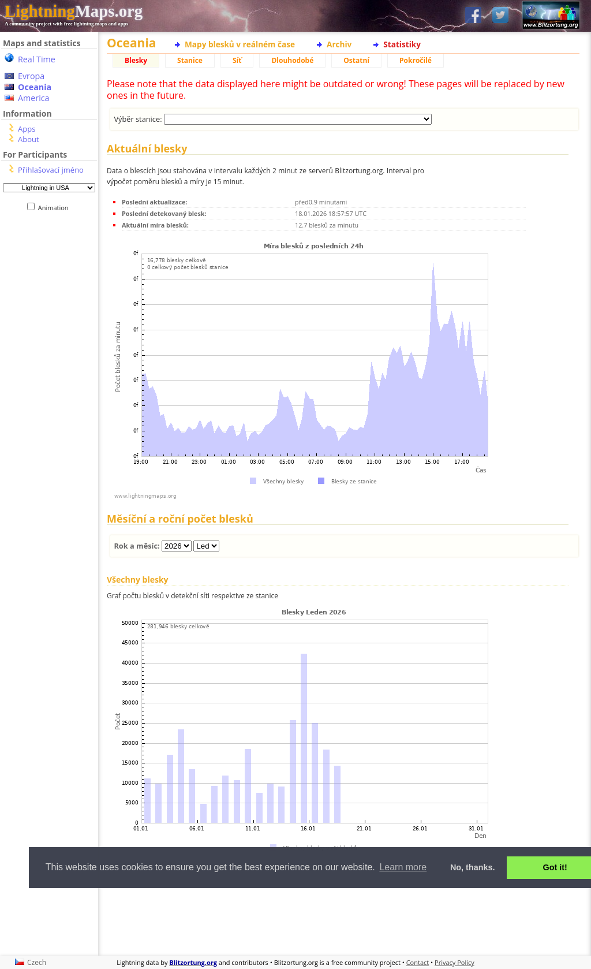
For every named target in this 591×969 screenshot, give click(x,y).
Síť (237, 60)
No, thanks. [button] (472, 867)
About (28, 139)
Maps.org (74, 11)
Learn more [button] (403, 867)
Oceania (34, 86)
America (34, 97)
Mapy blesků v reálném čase (240, 44)
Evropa (31, 75)
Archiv (339, 44)
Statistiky (402, 44)
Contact (417, 962)
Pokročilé (415, 60)
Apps (26, 129)
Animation (55, 207)
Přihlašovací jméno (51, 170)
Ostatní (356, 60)
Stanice (190, 60)
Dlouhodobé (292, 60)
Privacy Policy (454, 962)
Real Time (36, 59)
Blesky (136, 60)
